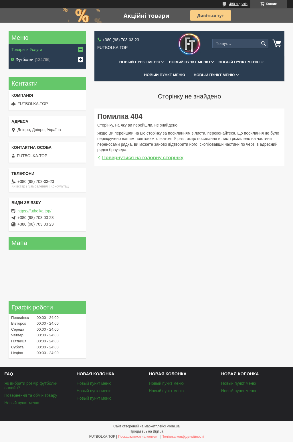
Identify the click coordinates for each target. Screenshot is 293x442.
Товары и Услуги (26, 49)
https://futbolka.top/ (34, 211)
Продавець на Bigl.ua (146, 431)
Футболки (24, 59)
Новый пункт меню (140, 62)
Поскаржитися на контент (138, 437)
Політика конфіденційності (183, 437)
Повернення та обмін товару (30, 395)
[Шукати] (263, 43)
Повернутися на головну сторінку (142, 157)
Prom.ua (173, 426)
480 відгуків (238, 4)
